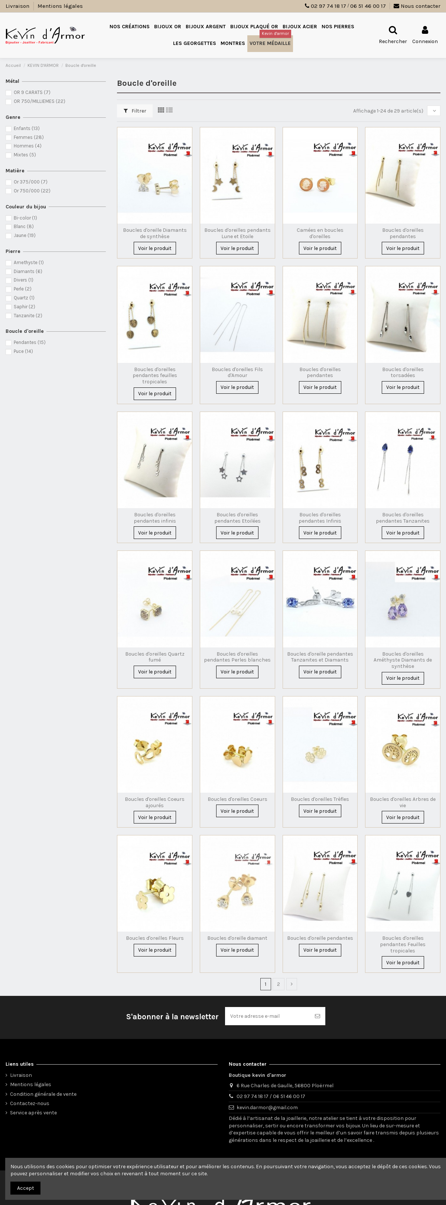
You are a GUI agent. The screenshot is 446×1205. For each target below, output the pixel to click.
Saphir (24, 306)
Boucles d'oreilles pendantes (403, 233)
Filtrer (135, 111)
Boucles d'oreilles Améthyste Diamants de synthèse (403, 660)
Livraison (18, 6)
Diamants (28, 271)
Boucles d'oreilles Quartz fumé (155, 657)
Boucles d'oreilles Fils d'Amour (237, 372)
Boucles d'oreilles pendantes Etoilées (237, 517)
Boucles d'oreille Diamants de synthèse (155, 233)
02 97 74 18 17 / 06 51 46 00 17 (271, 1096)
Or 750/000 (32, 191)
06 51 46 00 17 (368, 6)
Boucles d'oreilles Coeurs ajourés (155, 802)
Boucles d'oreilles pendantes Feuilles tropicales (403, 944)
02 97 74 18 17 (328, 6)
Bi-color (25, 218)
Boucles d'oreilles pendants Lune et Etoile (237, 233)
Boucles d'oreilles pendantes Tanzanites (403, 517)
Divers (23, 280)
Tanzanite (28, 315)
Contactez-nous (29, 1103)
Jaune (25, 235)
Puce (23, 351)
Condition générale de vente (43, 1094)
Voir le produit (155, 248)
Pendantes (30, 342)
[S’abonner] (317, 1016)
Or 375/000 (31, 182)
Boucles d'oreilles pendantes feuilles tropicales (155, 375)
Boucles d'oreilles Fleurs (155, 938)
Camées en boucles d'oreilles (320, 233)
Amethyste (29, 262)
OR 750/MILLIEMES (39, 101)
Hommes (28, 146)
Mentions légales (60, 6)
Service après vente (33, 1113)
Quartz (24, 298)
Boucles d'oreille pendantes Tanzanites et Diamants (320, 657)
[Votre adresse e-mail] (267, 1016)
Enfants (27, 128)
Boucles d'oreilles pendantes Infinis (320, 517)
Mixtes (25, 154)
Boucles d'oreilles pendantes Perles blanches (237, 657)
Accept (25, 1188)
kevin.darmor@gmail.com (267, 1107)
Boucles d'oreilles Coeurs (237, 799)
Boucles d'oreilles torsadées (403, 372)
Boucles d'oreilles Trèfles (320, 799)
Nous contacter (417, 6)
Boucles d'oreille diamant (237, 938)
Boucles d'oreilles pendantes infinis (155, 517)
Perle (23, 289)
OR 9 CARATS (32, 92)
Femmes (29, 137)
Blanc (24, 226)
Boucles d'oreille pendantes (320, 938)
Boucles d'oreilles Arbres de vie (403, 802)
